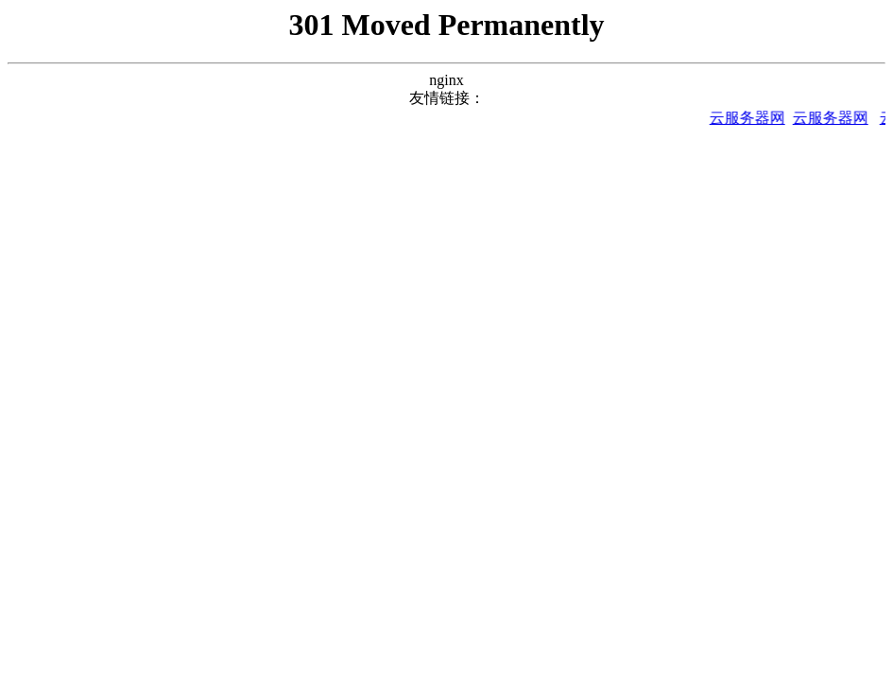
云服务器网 (750, 118)
